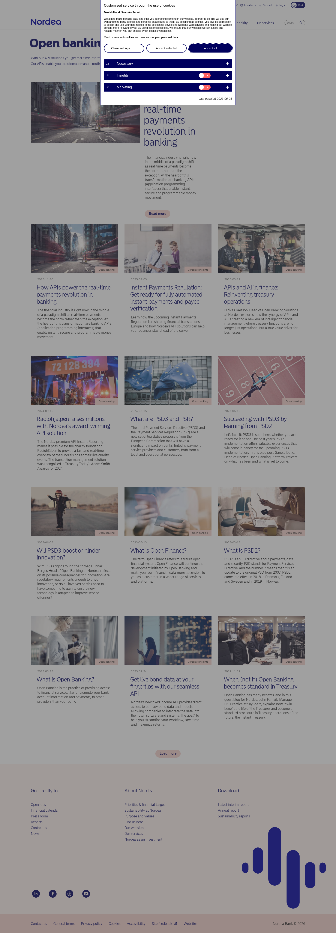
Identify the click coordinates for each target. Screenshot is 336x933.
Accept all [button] (210, 48)
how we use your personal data (159, 37)
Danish (108, 12)
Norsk (116, 12)
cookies (129, 37)
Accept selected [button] (166, 48)
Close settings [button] (120, 48)
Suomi (136, 12)
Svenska (126, 12)
